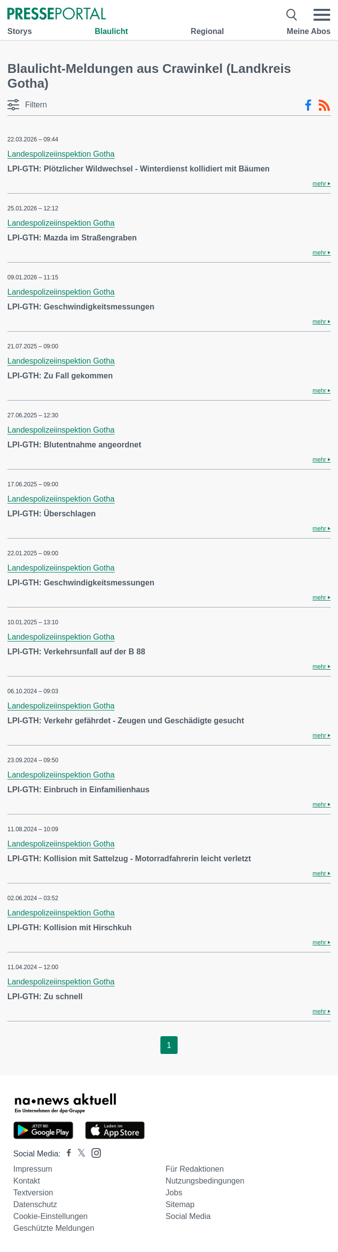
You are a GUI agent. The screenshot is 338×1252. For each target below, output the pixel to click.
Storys (19, 31)
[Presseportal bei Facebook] (66, 1154)
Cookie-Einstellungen (50, 1216)
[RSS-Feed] (324, 105)
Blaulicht (111, 31)
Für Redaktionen (195, 1169)
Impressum (32, 1169)
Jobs (174, 1192)
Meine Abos (309, 31)
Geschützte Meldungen (53, 1228)
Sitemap (180, 1204)
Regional (207, 31)
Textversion (33, 1192)
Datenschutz (35, 1204)
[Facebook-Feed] (308, 105)
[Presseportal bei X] (78, 1154)
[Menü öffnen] (322, 15)
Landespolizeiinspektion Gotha (61, 154)
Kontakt (26, 1181)
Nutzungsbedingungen (205, 1181)
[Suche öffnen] (292, 15)
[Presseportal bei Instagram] (93, 1152)
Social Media (188, 1216)
